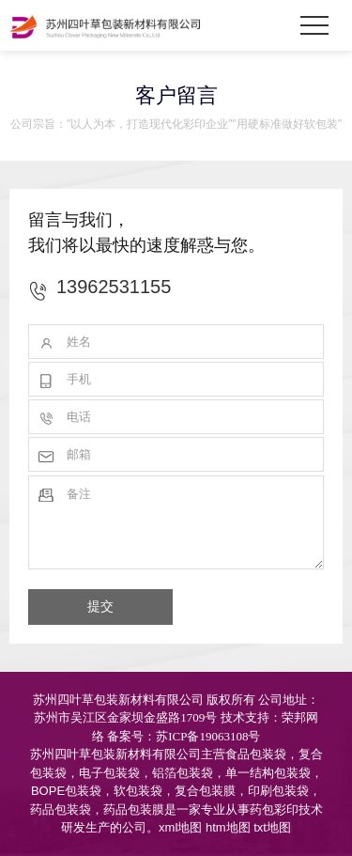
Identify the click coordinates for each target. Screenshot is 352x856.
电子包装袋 (109, 773)
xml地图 (180, 827)
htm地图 (228, 827)
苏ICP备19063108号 (208, 736)
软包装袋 (138, 791)
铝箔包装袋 (182, 773)
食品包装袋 (255, 754)
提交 (100, 606)
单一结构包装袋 (268, 773)
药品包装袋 (60, 809)
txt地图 (272, 827)
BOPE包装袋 (66, 791)
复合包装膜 (205, 791)
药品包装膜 (133, 809)
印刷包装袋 (278, 791)
